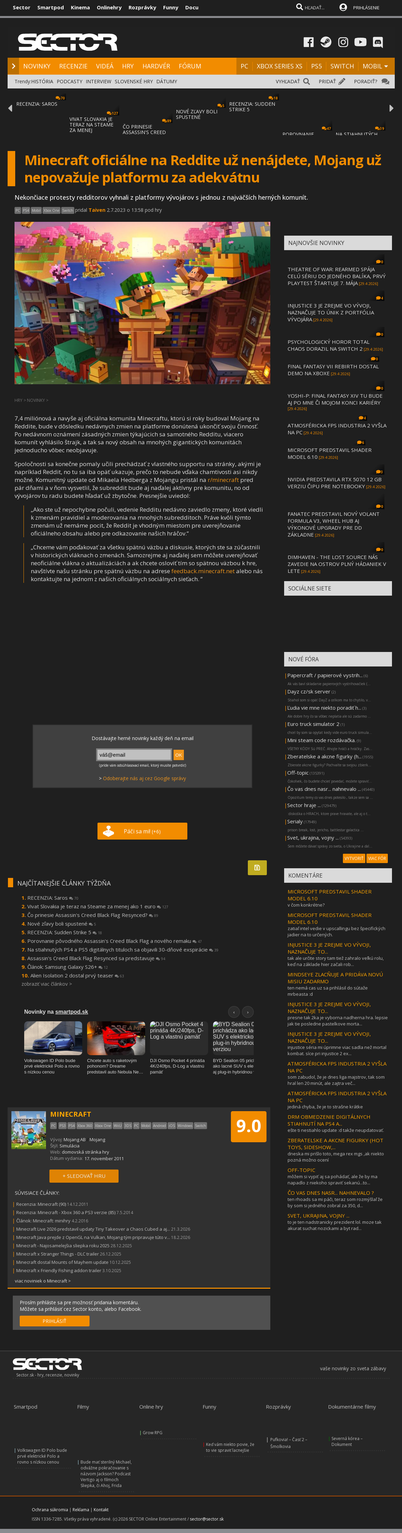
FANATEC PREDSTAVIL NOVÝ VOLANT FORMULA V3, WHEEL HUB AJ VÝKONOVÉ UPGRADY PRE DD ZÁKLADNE (334, 524)
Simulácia (69, 1146)
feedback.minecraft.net (203, 571)
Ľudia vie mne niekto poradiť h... (324, 707)
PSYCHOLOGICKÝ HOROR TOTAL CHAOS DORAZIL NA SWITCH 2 (329, 345)
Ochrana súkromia (50, 1510)
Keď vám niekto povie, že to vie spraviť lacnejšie (230, 1447)
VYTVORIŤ (354, 858)
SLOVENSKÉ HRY (134, 81)
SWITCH (342, 66)
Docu (191, 7)
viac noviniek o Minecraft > (43, 1281)
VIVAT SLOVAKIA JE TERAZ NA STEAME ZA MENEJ (91, 124)
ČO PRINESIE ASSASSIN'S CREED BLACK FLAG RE (144, 132)
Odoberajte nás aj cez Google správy (144, 778)
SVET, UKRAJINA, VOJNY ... (318, 1215)
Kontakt (101, 1510)
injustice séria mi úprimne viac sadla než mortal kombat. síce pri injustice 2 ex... (337, 1050)
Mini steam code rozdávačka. (321, 740)
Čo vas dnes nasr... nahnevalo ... (324, 788)
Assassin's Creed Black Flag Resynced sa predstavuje (96, 958)
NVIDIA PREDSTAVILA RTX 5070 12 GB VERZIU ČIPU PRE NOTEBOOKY (335, 483)
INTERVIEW (98, 81)
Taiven (96, 210)
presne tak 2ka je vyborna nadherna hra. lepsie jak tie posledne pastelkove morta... (338, 1020)
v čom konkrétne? (306, 905)
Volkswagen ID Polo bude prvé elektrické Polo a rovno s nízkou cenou (42, 1456)
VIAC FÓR (377, 858)
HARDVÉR (156, 66)
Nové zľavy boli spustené (61, 923)
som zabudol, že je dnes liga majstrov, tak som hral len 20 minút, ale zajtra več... (336, 1080)
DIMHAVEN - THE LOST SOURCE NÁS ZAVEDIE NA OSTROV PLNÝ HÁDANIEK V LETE (337, 563)
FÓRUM (190, 66)
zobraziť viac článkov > (46, 984)
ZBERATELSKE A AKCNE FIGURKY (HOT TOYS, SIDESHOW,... (335, 1144)
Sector (21, 7)
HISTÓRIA (42, 81)
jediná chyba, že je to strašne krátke (325, 1107)
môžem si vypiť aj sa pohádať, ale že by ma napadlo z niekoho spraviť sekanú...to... (332, 1179)
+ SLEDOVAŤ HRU (84, 1175)
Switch (67, 210)
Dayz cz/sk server (308, 691)
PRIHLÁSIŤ (54, 1321)
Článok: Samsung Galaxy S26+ (67, 966)
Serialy (295, 821)
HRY (128, 66)
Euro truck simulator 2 (313, 723)
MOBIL (372, 66)
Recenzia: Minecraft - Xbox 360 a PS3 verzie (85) (65, 1212)
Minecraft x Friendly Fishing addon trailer (58, 1270)
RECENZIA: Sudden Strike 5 (64, 932)
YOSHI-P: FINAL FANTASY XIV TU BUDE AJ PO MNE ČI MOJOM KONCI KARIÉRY (335, 399)
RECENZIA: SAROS (36, 104)
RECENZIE (73, 66)
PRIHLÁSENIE (366, 7)
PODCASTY (69, 81)
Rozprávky (142, 7)
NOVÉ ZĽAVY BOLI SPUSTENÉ (196, 114)
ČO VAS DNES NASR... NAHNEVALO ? (331, 1192)
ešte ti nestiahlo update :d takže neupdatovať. (336, 1130)
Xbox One (51, 210)
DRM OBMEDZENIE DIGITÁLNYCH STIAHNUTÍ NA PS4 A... (329, 1120)
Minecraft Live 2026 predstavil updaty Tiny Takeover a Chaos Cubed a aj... (93, 1229)
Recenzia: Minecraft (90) (41, 1204)
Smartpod (50, 7)
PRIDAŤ (327, 81)
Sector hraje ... (304, 805)
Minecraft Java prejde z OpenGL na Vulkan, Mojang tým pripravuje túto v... (93, 1237)
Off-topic (298, 772)
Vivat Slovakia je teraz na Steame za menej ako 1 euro (97, 906)
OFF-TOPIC (301, 1169)
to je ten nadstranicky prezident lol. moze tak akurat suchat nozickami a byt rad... (335, 1225)
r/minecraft (223, 480)
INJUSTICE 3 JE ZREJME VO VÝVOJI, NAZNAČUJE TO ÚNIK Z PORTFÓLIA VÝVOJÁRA (331, 312)
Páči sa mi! (142, 831)
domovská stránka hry (85, 1152)
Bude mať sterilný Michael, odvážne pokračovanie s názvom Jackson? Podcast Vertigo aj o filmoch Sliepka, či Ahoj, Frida (106, 1473)
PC (244, 66)
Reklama (81, 1510)
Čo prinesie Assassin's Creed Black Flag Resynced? (92, 914)
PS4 (26, 210)
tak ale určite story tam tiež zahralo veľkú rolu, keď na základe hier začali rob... (336, 961)
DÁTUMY (166, 81)
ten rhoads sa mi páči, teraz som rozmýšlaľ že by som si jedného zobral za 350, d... (335, 1202)
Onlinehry (109, 7)
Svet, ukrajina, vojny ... (313, 837)
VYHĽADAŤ (288, 81)
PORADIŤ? (365, 81)
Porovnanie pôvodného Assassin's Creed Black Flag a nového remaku (114, 940)
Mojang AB (75, 1139)
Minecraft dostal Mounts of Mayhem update (62, 1262)
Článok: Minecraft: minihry (43, 1221)
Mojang (97, 1139)
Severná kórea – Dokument (347, 1441)
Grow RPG (152, 1433)
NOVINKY (36, 66)
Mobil (36, 210)
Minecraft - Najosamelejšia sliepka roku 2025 (63, 1245)
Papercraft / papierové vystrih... (325, 675)
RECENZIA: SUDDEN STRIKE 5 (252, 107)
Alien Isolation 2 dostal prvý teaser (77, 975)
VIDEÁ (104, 66)
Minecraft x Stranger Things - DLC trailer (57, 1254)
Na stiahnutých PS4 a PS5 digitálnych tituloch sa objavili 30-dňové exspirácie (122, 949)
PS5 (316, 66)
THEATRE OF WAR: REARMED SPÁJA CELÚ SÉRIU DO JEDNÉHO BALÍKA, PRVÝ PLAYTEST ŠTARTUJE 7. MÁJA (337, 276)
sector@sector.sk (207, 1519)
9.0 (248, 1125)
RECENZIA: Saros (52, 897)
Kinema (80, 7)
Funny (170, 7)
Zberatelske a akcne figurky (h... (324, 756)
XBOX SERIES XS (279, 66)
